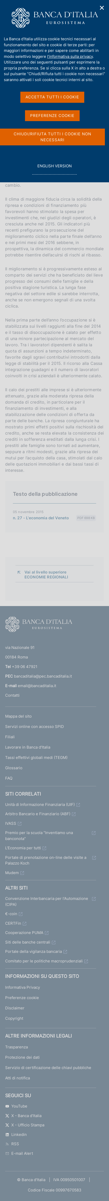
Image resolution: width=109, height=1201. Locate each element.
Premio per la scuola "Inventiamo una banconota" (39, 835)
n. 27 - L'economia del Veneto (41, 517)
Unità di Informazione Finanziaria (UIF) (40, 804)
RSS (12, 1143)
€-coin (11, 913)
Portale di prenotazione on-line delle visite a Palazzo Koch (45, 860)
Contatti (12, 695)
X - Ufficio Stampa (24, 1124)
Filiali (10, 736)
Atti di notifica (17, 1078)
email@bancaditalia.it (37, 685)
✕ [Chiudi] (102, 8)
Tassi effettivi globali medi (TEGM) (36, 757)
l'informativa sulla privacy (70, 56)
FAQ (8, 778)
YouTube (16, 1106)
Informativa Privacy (22, 987)
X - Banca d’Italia (23, 1115)
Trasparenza (16, 1047)
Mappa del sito (18, 716)
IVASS (10, 823)
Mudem (12, 872)
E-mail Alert (19, 1153)
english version (54, 169)
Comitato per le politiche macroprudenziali (44, 961)
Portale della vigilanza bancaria (33, 951)
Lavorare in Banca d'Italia (27, 747)
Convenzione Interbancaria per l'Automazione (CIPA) (46, 901)
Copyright (14, 1018)
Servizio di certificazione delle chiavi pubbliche (48, 1067)
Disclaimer (14, 1008)
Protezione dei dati (22, 1057)
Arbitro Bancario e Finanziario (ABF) (37, 813)
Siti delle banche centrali (27, 942)
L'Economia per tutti (23, 847)
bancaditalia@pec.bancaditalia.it (43, 676)
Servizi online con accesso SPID (34, 726)
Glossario (13, 767)
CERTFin (13, 923)
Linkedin (16, 1134)
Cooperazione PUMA (24, 932)
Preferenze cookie (22, 997)
